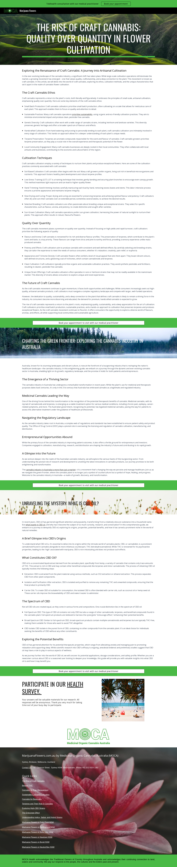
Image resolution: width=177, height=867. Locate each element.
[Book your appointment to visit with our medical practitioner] (88, 322)
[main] (88, 39)
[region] (88, 3)
